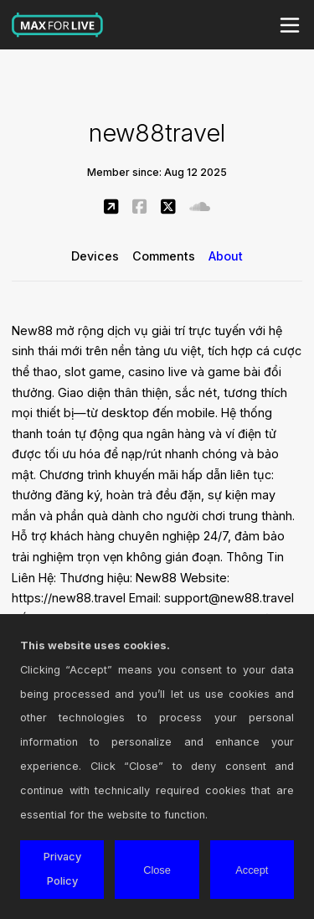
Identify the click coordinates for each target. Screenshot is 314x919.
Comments (163, 256)
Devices (95, 256)
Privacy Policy (62, 868)
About (225, 256)
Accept (251, 870)
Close (157, 870)
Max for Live (58, 25)
